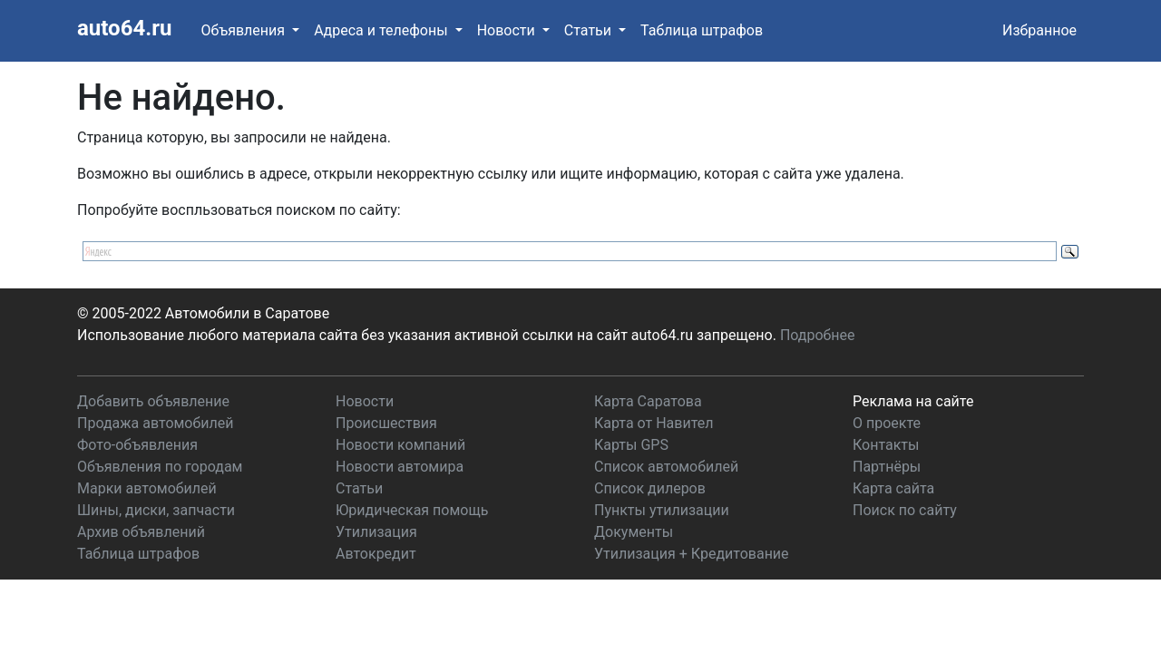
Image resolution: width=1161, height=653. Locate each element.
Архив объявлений (141, 532)
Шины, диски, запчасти (156, 510)
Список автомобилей (666, 466)
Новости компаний (400, 444)
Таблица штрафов (701, 30)
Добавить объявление (153, 401)
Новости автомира (399, 466)
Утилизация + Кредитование (691, 553)
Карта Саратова (648, 401)
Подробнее (817, 335)
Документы (633, 532)
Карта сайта (893, 488)
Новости (365, 401)
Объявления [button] (244, 30)
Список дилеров (650, 488)
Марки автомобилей (147, 488)
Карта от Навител (654, 423)
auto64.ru (124, 28)
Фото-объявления (137, 444)
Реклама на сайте (913, 401)
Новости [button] (508, 30)
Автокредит (376, 553)
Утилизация (376, 532)
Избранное (1039, 30)
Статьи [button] (589, 30)
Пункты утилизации (661, 510)
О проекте (887, 423)
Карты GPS (631, 444)
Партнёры (887, 466)
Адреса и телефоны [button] (382, 30)
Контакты (886, 444)
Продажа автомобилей (155, 423)
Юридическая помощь (412, 510)
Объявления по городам (159, 466)
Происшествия (386, 423)
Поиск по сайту (905, 510)
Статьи (359, 488)
